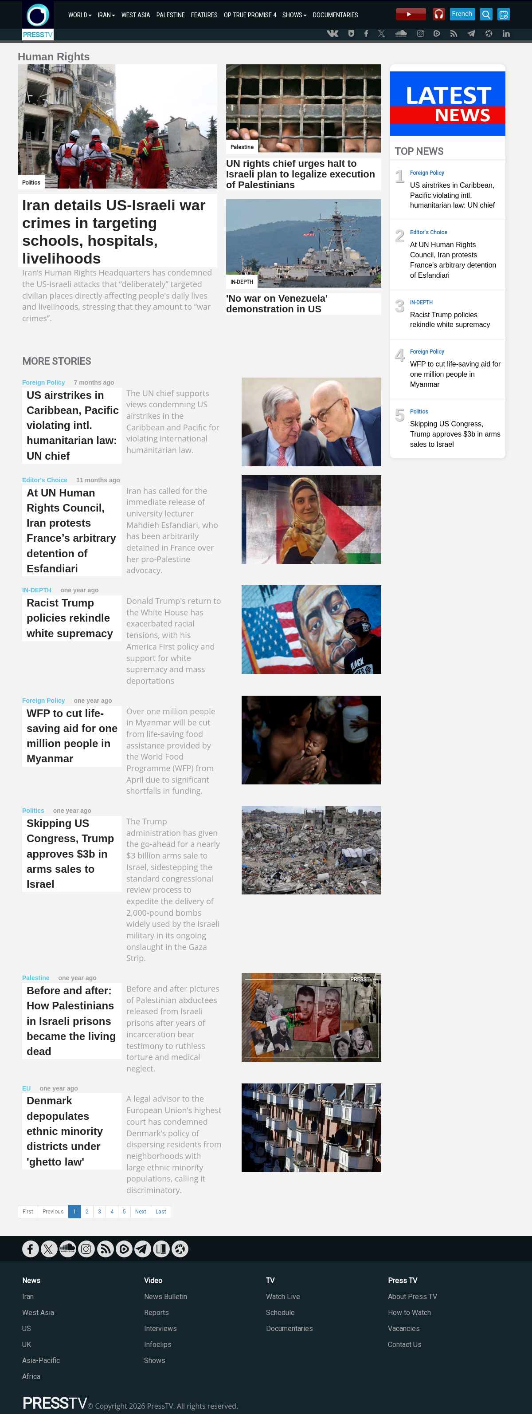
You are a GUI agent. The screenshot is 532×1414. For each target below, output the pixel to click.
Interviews (160, 1328)
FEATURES (204, 15)
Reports (156, 1312)
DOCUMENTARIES (335, 15)
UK (26, 1344)
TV (270, 1280)
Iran (28, 1296)
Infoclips (158, 1344)
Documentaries (289, 1328)
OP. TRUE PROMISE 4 (250, 15)
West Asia (38, 1312)
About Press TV (412, 1296)
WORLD (80, 15)
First (28, 1212)
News (31, 1280)
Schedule (280, 1312)
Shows (154, 1360)
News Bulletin (165, 1296)
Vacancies (404, 1328)
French (462, 14)
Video (153, 1280)
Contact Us (405, 1344)
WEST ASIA (135, 15)
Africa (31, 1376)
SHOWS (294, 15)
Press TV (402, 1280)
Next (140, 1212)
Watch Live (283, 1296)
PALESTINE (170, 15)
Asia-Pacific (41, 1360)
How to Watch (409, 1312)
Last (161, 1212)
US (26, 1328)
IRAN (106, 15)
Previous (53, 1212)
